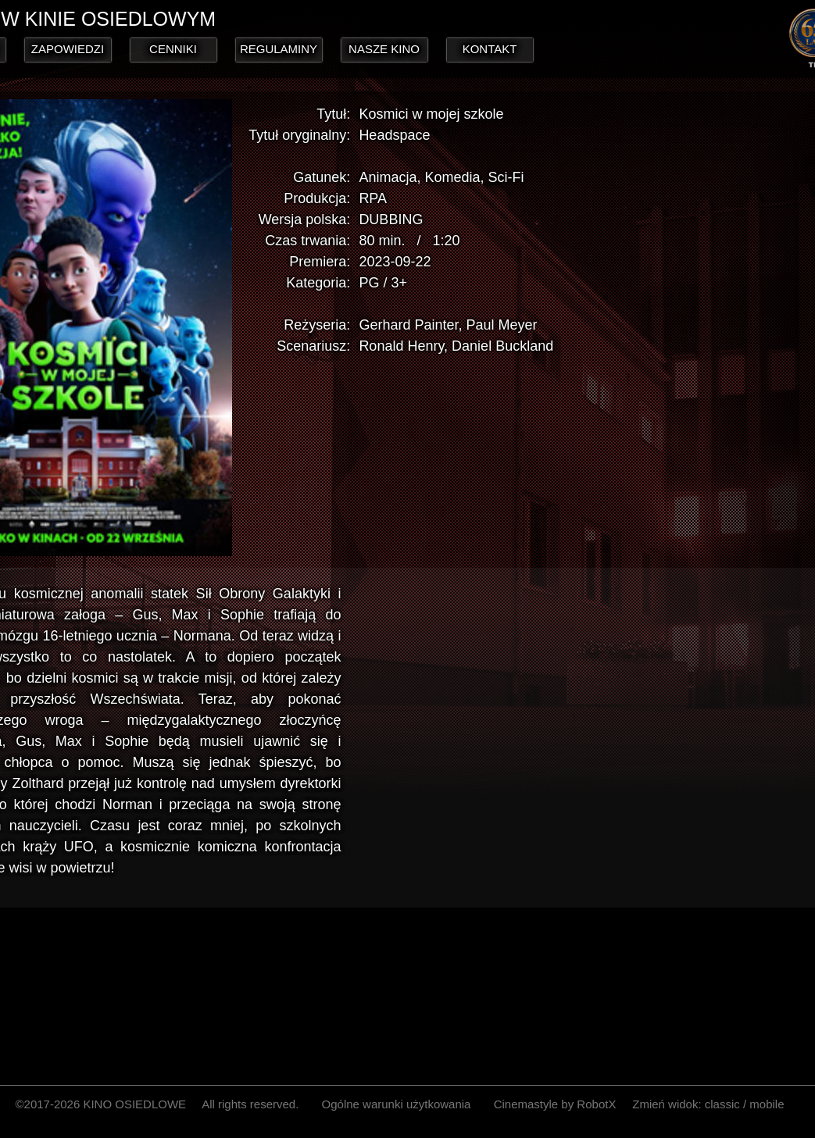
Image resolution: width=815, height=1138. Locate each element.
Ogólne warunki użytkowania (396, 1104)
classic (722, 1104)
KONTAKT (490, 48)
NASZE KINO (384, 48)
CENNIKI (173, 48)
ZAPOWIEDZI (67, 48)
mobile (766, 1104)
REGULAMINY (278, 48)
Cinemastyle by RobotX (555, 1104)
